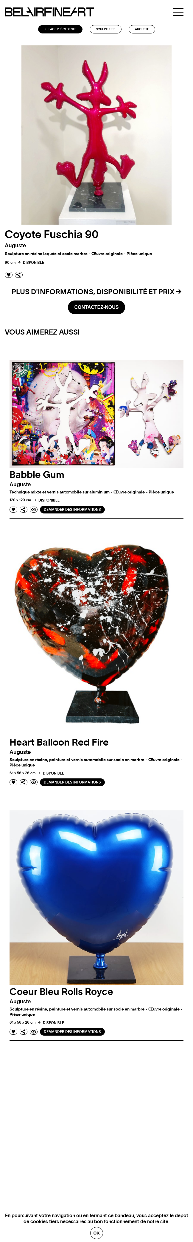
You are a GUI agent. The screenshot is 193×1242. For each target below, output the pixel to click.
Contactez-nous (96, 307)
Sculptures (105, 29)
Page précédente (60, 29)
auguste (142, 29)
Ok (97, 1233)
